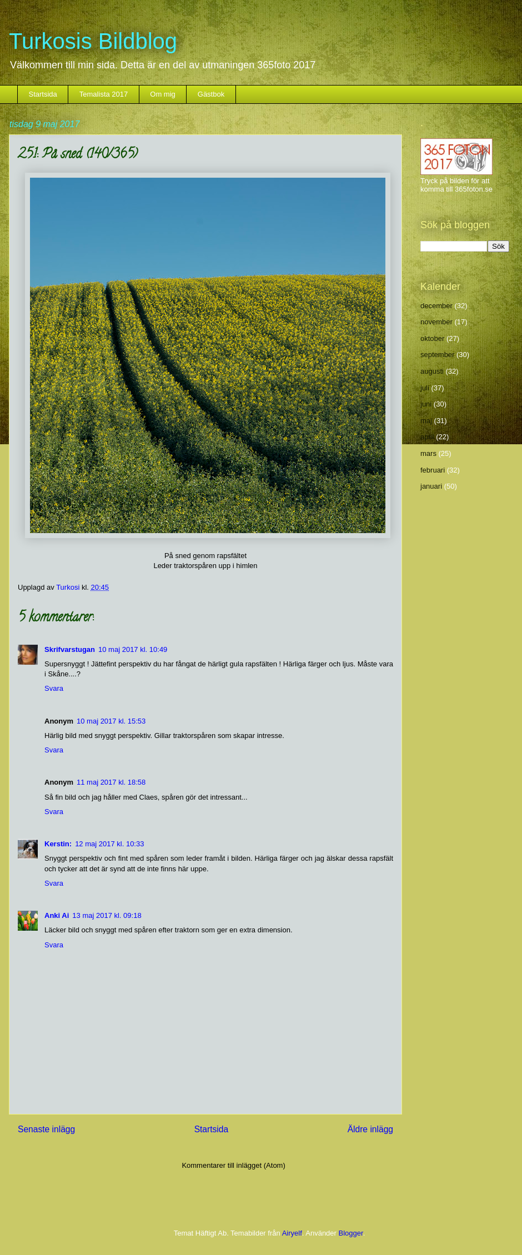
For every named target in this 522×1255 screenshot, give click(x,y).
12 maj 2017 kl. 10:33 (109, 844)
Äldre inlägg (370, 1129)
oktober (432, 338)
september (437, 354)
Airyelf (292, 1233)
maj (426, 420)
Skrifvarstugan (69, 649)
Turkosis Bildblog (93, 41)
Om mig (162, 94)
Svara (53, 688)
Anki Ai (56, 915)
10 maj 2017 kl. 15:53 (111, 721)
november (436, 322)
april (427, 437)
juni (425, 404)
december (436, 306)
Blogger (351, 1233)
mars (428, 453)
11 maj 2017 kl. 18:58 (111, 782)
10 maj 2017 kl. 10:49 (132, 649)
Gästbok (211, 94)
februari (432, 470)
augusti (432, 371)
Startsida (43, 94)
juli (424, 388)
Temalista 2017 (103, 94)
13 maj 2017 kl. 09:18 (106, 915)
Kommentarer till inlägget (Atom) (233, 1165)
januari (431, 486)
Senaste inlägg (46, 1129)
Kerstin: (58, 844)
